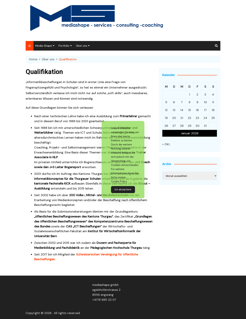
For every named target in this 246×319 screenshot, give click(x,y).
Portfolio (64, 45)
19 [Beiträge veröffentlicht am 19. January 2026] (166, 118)
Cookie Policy (119, 181)
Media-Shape (43, 45)
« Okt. (166, 144)
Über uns (81, 45)
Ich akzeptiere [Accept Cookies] (123, 189)
